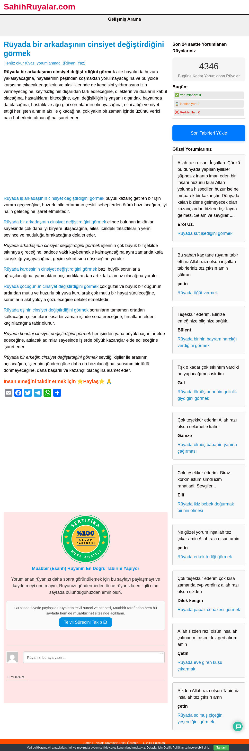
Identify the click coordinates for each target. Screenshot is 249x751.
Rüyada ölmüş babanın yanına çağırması (207, 448)
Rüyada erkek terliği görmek (205, 556)
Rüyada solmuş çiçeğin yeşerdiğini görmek (200, 718)
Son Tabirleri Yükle (209, 133)
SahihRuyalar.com (39, 6)
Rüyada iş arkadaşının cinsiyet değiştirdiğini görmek (54, 198)
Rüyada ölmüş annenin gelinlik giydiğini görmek (207, 395)
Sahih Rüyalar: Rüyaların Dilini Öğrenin (110, 743)
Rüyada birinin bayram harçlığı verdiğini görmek (207, 342)
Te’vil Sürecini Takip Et (85, 622)
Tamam (221, 747)
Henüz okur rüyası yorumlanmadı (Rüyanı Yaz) (44, 63)
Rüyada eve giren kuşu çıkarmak (200, 665)
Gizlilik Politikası (154, 743)
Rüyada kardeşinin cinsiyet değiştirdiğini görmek (50, 269)
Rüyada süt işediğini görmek (205, 233)
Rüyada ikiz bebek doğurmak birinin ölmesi (206, 507)
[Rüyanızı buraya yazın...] (94, 657)
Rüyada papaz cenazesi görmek (209, 609)
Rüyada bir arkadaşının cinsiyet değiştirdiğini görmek (55, 222)
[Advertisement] (86, 159)
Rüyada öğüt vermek (198, 292)
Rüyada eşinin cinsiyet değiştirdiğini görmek (46, 310)
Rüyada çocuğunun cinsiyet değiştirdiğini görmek (51, 286)
